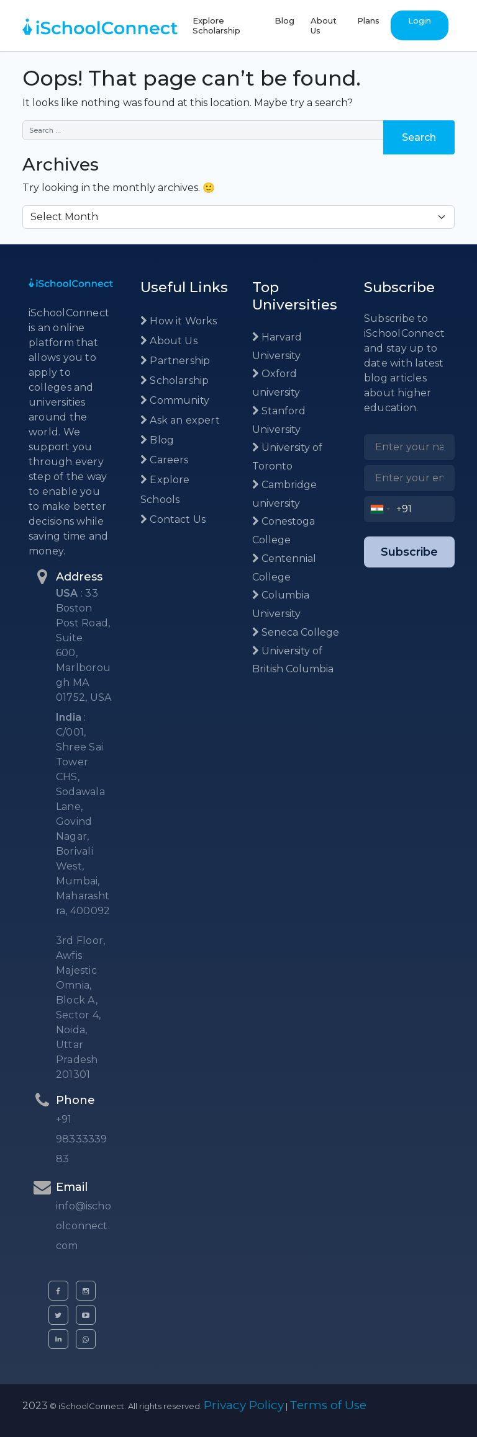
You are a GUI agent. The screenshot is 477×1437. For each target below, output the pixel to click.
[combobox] (380, 509)
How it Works (178, 321)
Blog (284, 20)
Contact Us (173, 519)
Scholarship (174, 380)
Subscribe (409, 552)
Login (419, 20)
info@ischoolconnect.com (83, 1226)
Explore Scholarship (216, 25)
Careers (164, 460)
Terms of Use (327, 1405)
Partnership (175, 361)
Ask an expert (180, 420)
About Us (324, 25)
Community (174, 400)
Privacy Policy (244, 1405)
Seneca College (295, 632)
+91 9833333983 (81, 1139)
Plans (368, 20)
